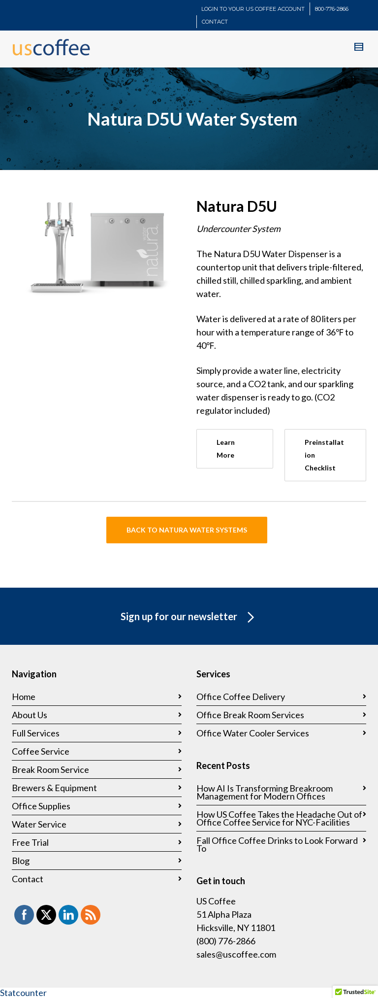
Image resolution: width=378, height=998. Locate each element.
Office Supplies (41, 805)
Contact (27, 878)
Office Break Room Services (250, 714)
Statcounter (23, 992)
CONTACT (215, 21)
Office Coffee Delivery (240, 696)
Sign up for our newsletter (189, 618)
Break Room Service (50, 769)
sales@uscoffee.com (236, 954)
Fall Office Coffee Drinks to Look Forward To (277, 844)
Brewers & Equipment (54, 787)
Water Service (39, 824)
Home (23, 696)
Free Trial (30, 842)
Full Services (36, 733)
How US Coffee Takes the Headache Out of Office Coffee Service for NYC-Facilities (279, 818)
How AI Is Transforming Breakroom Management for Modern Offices (264, 792)
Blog (21, 860)
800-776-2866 (331, 8)
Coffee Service (40, 751)
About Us (29, 714)
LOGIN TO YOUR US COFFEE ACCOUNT (253, 8)
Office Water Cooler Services (252, 733)
